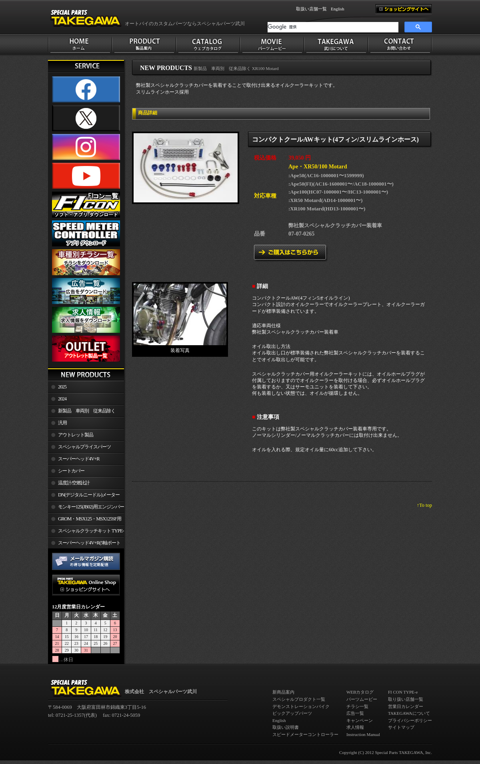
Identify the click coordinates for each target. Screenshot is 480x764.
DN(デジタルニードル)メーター (89, 495)
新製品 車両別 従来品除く (86, 411)
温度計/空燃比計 (74, 483)
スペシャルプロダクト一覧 (298, 699)
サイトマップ (401, 727)
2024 (62, 399)
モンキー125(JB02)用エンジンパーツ (86, 508)
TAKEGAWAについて (409, 713)
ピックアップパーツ (292, 713)
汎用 (62, 423)
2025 (62, 387)
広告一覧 (355, 713)
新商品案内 (283, 692)
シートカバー (71, 471)
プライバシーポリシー (410, 720)
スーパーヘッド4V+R (79, 459)
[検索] (333, 27)
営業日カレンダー (405, 706)
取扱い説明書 (285, 727)
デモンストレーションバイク (301, 706)
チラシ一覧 (357, 706)
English (337, 8)
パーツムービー (361, 699)
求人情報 (355, 727)
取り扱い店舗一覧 (405, 699)
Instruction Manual (363, 734)
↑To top (424, 505)
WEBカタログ (360, 692)
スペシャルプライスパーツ (84, 447)
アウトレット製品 (75, 435)
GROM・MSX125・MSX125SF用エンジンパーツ (84, 520)
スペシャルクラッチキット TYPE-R (86, 532)
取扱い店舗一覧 (311, 8)
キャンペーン (359, 720)
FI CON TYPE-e (403, 692)
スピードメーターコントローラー (305, 734)
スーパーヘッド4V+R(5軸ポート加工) (84, 544)
